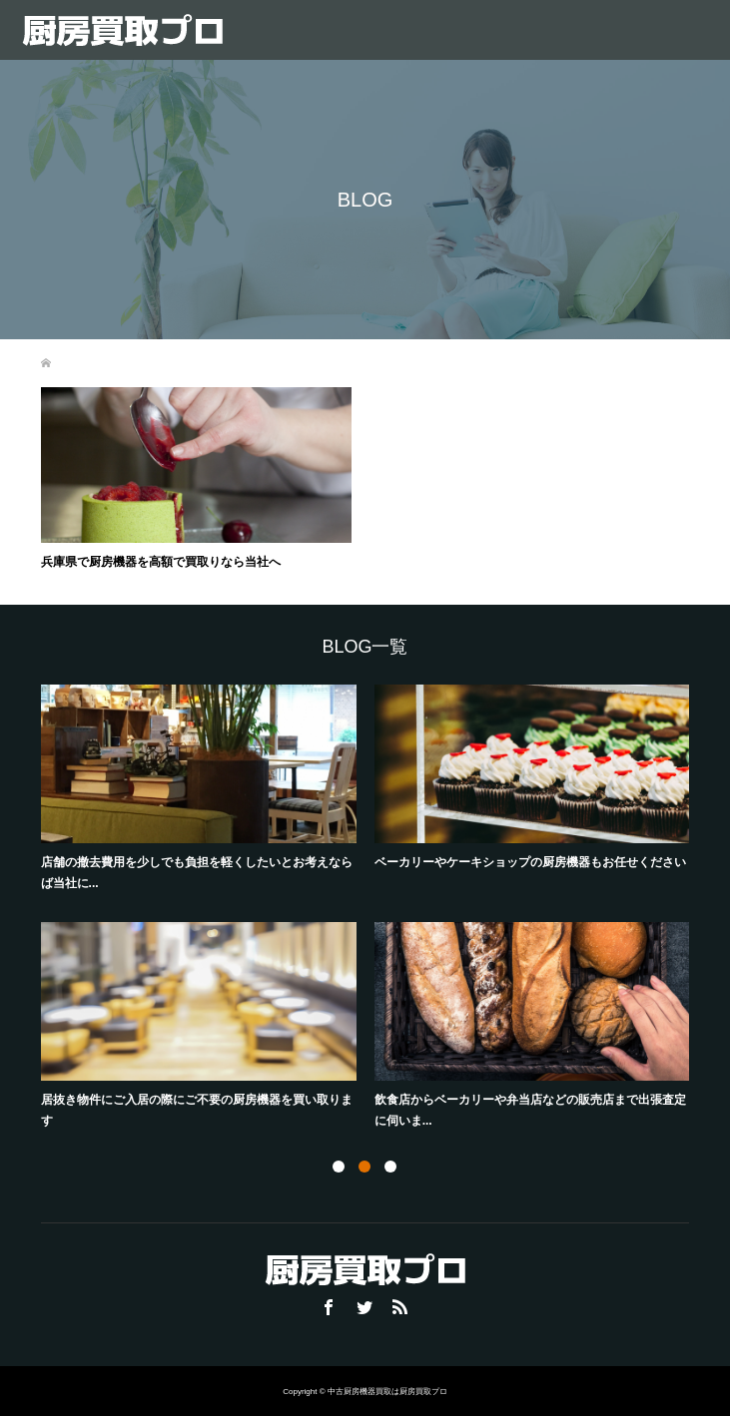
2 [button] (364, 1167)
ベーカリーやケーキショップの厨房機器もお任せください (530, 862)
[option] (374, 910)
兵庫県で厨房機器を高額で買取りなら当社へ (161, 562)
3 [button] (390, 1167)
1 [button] (339, 1167)
